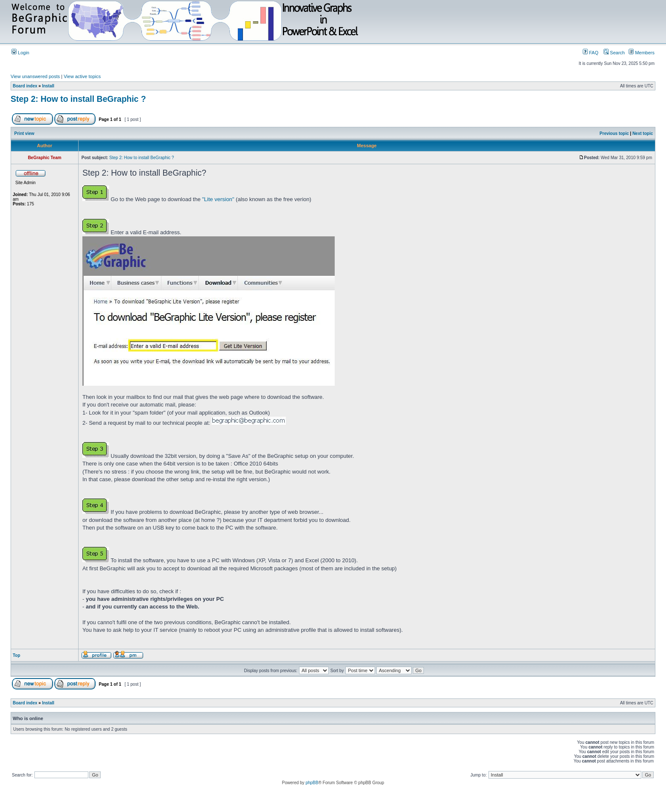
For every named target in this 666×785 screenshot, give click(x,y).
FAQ (590, 52)
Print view (24, 133)
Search (614, 52)
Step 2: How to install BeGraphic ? (78, 99)
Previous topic (614, 133)
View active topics (82, 76)
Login (20, 52)
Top (16, 655)
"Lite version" (218, 199)
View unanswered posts (35, 76)
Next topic (642, 133)
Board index (25, 86)
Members (642, 52)
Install (48, 86)
